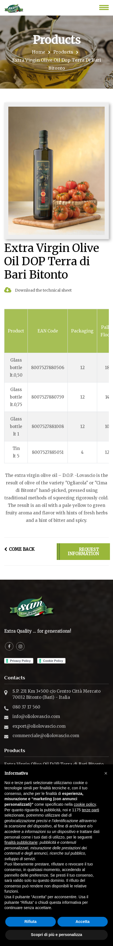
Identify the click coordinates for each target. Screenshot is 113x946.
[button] (105, 773)
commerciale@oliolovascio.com (45, 735)
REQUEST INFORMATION (83, 551)
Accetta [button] (83, 921)
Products (63, 52)
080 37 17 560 (26, 707)
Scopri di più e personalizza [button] (56, 934)
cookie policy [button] (85, 804)
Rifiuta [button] (30, 921)
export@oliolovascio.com (39, 726)
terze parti (90, 810)
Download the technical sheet (38, 290)
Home (38, 52)
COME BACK (19, 549)
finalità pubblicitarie (20, 842)
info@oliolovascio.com (36, 716)
